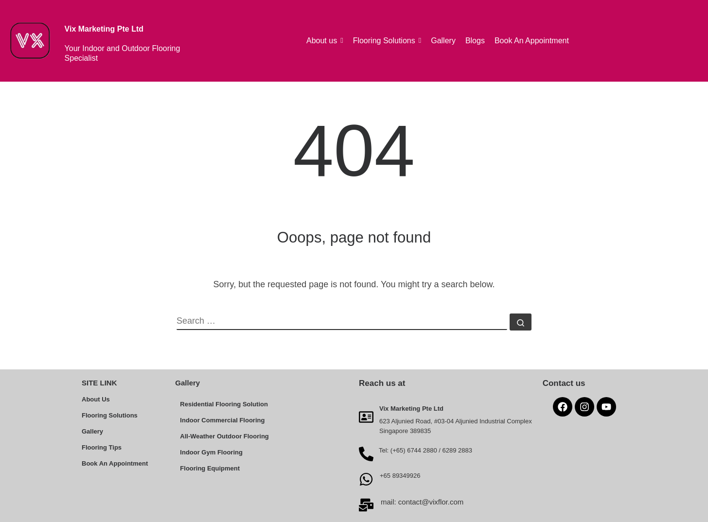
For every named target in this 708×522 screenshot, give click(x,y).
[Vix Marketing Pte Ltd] (366, 416)
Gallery (92, 431)
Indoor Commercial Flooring (222, 420)
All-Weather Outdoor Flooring (224, 436)
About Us (96, 399)
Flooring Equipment (210, 468)
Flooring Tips (102, 447)
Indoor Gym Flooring (211, 452)
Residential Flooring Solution (224, 404)
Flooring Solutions (110, 415)
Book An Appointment (115, 463)
